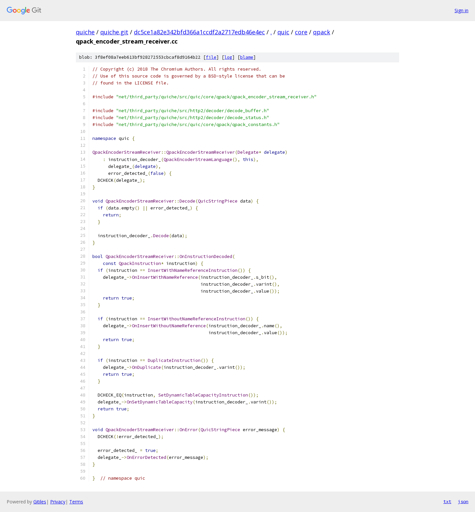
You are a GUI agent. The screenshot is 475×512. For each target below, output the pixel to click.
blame (246, 57)
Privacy (57, 501)
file (211, 57)
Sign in (461, 10)
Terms (76, 501)
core (301, 32)
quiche (85, 32)
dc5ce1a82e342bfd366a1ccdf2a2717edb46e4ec (199, 32)
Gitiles (39, 501)
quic (283, 32)
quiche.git (114, 32)
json (463, 501)
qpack (321, 32)
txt (447, 501)
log (228, 57)
